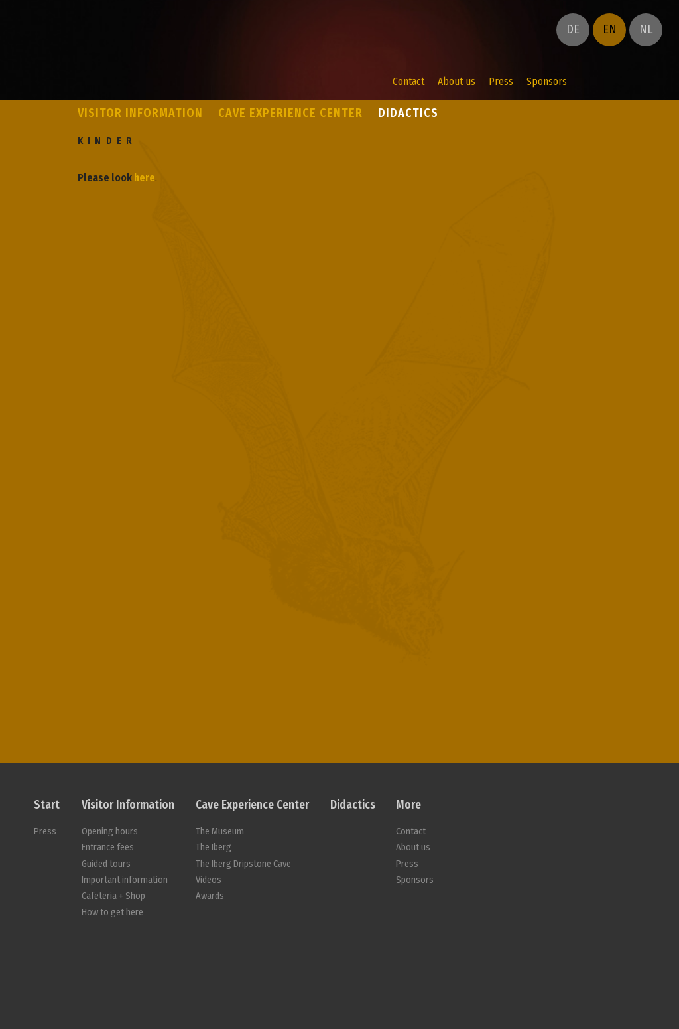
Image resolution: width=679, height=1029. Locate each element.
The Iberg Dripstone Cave (243, 864)
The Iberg (213, 847)
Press (501, 81)
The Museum (220, 831)
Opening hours (110, 831)
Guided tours (106, 864)
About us (456, 81)
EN (610, 29)
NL (645, 29)
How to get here (112, 912)
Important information (125, 880)
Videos (208, 880)
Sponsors (546, 81)
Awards (210, 896)
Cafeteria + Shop (113, 896)
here (144, 177)
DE (573, 29)
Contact (408, 81)
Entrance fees (108, 847)
